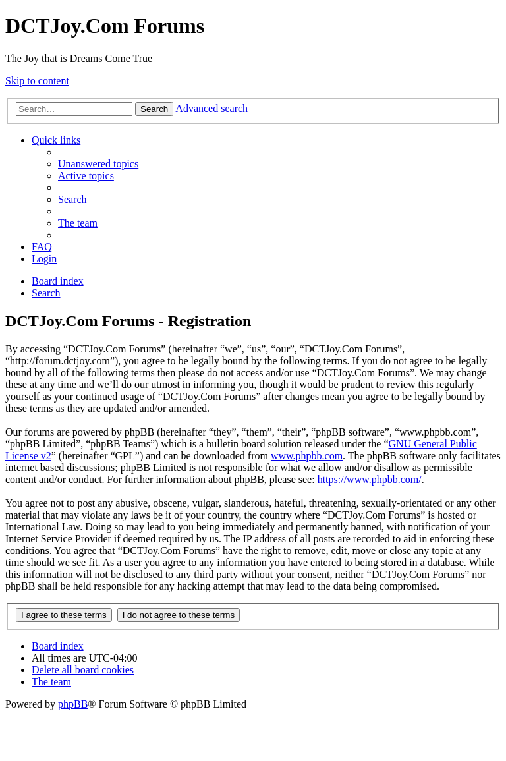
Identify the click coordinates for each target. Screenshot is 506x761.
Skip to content (37, 80)
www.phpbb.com (307, 455)
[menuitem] (98, 163)
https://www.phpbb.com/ (370, 479)
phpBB (73, 704)
